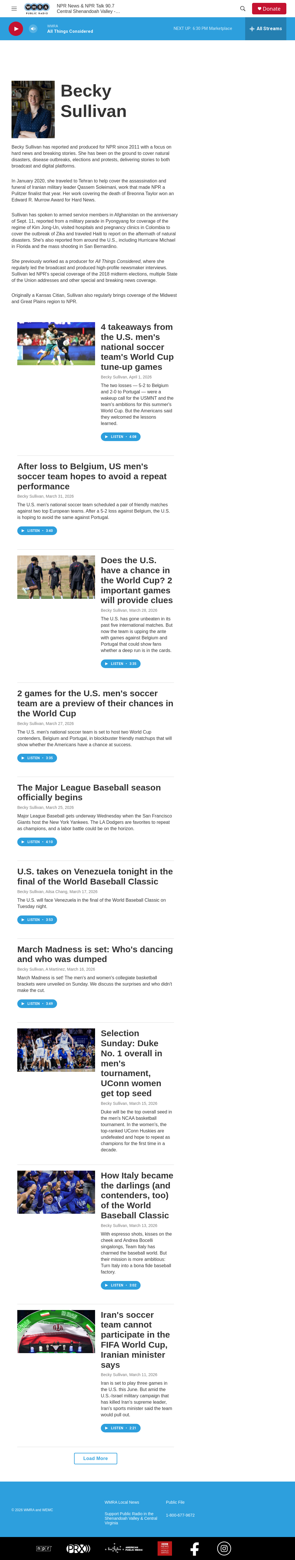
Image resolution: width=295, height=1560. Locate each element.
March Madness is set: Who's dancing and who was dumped (95, 954)
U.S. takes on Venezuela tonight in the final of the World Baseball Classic (95, 876)
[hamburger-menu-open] (14, 8)
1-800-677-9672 (180, 1515)
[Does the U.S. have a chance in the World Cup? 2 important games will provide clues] (56, 577)
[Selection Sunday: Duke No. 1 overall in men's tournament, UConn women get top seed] (56, 1050)
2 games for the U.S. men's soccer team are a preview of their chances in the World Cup (95, 703)
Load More (95, 1458)
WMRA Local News (122, 1502)
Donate (272, 9)
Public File (175, 1502)
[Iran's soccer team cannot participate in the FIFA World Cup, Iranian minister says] (56, 1331)
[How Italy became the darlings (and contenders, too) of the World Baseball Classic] (56, 1192)
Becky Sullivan (114, 377)
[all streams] (265, 28)
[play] (15, 29)
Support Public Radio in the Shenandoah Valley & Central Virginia (131, 1518)
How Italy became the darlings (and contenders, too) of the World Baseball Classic (137, 1195)
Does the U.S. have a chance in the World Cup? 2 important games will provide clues (137, 580)
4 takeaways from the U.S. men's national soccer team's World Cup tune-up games (137, 347)
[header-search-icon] (242, 8)
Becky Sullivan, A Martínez (41, 969)
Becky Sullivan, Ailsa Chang (42, 891)
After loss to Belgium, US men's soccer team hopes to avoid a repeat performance (92, 476)
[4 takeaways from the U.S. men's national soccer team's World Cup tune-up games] (56, 343)
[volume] (33, 28)
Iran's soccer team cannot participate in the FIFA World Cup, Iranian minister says (135, 1339)
